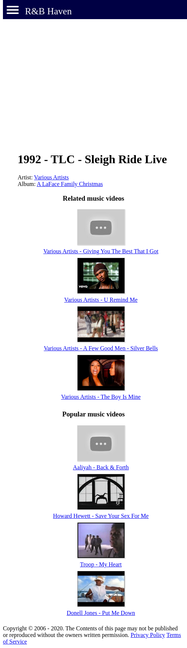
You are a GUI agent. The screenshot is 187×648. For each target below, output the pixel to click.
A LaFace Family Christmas (70, 184)
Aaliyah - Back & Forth (101, 467)
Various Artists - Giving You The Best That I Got (100, 251)
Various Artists (51, 177)
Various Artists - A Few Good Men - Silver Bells (101, 348)
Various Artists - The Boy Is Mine (101, 397)
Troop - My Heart (101, 564)
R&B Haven (48, 11)
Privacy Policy (147, 635)
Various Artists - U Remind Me (101, 300)
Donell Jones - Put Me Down (100, 613)
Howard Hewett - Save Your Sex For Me (100, 516)
